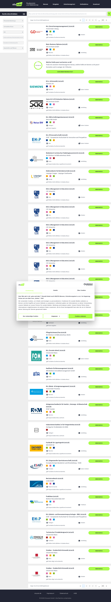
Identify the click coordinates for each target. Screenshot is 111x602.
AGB (75, 593)
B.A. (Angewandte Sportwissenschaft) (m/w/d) (61, 460)
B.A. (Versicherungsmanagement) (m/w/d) (60, 26)
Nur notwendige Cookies (30, 316)
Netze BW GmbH (51, 119)
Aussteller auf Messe (13, 48)
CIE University (50, 191)
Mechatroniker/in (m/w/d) (54, 478)
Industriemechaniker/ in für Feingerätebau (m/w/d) (63, 425)
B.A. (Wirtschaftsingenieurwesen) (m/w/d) (60, 117)
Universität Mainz (51, 353)
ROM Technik (50, 409)
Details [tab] (55, 290)
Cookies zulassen (80, 316)
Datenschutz (64, 593)
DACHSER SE (50, 445)
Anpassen (55, 316)
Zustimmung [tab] (29, 290)
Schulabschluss (13, 26)
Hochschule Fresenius (53, 389)
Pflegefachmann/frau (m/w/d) (56, 332)
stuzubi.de (37, 593)
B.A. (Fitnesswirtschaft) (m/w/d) (57, 135)
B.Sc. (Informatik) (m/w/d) (55, 81)
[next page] (99, 21)
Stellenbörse (84, 4)
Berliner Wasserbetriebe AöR (55, 499)
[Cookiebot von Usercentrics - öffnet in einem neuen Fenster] (85, 284)
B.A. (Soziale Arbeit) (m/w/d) (55, 350)
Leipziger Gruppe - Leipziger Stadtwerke (59, 173)
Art (13, 32)
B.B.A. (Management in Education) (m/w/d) (60, 189)
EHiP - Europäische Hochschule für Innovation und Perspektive (66, 137)
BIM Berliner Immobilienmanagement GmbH (60, 371)
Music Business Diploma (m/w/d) (56, 44)
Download (96, 4)
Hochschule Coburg (52, 29)
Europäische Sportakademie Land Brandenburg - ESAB (63, 463)
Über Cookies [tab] (81, 290)
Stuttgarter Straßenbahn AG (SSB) (57, 427)
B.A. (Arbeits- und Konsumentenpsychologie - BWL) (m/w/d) (66, 514)
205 (103, 20)
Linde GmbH (50, 481)
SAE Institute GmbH (52, 47)
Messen (45, 4)
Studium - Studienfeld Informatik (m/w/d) (60, 550)
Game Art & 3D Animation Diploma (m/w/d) (60, 99)
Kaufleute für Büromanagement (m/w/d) (59, 368)
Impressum (50, 593)
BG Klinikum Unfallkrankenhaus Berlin (58, 155)
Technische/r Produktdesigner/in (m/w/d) (60, 532)
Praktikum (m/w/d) (52, 496)
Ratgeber (56, 4)
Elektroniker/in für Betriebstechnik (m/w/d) (60, 171)
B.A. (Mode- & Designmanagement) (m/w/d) (60, 386)
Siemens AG (50, 84)
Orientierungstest (69, 4)
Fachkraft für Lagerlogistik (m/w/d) (57, 442)
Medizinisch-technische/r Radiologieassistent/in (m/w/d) (65, 153)
